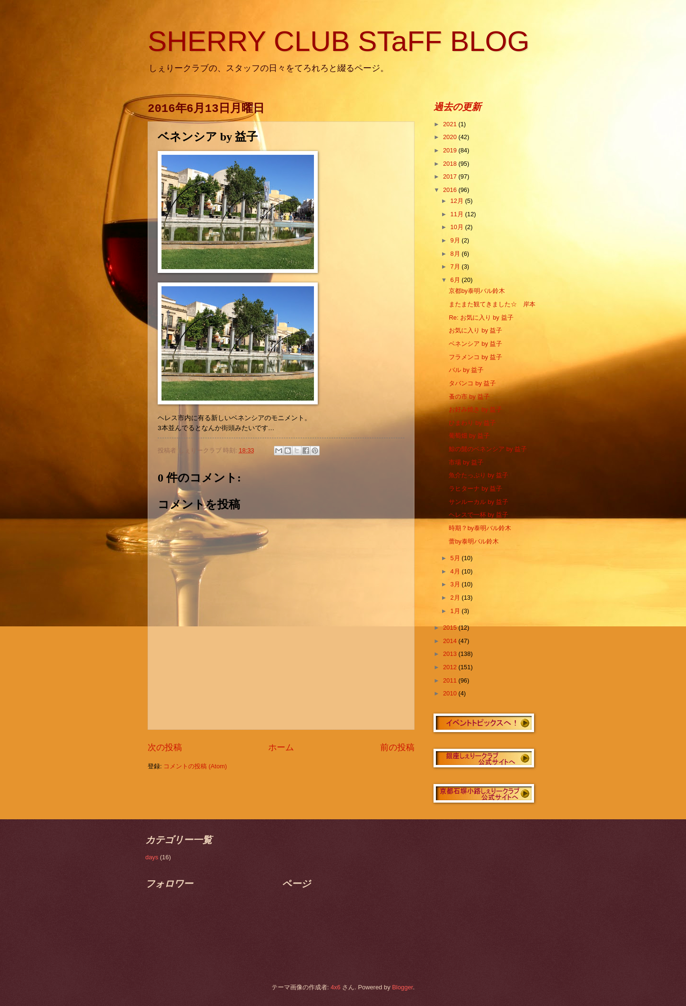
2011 (450, 680)
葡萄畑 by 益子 (469, 435)
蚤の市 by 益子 (469, 396)
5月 (456, 558)
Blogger (402, 987)
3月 (456, 584)
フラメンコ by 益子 (475, 357)
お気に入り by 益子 (475, 330)
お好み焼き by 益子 (475, 409)
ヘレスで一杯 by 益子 (478, 514)
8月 (456, 253)
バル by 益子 (466, 369)
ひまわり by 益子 (472, 422)
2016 (450, 189)
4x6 (336, 987)
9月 (456, 240)
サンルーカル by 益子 (478, 501)
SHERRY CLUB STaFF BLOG (338, 41)
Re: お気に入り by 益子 (481, 317)
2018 (450, 163)
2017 (450, 176)
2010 (450, 693)
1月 (456, 610)
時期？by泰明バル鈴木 (480, 528)
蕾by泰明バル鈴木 (474, 541)
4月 (456, 571)
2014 (450, 640)
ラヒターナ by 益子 (475, 488)
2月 (456, 597)
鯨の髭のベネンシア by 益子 (488, 449)
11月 (457, 214)
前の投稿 (397, 747)
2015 (450, 627)
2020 (450, 137)
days (151, 857)
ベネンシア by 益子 (475, 343)
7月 (456, 266)
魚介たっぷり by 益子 (478, 475)
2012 (450, 667)
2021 (450, 124)
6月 (456, 279)
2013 (450, 653)
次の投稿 (165, 747)
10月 (457, 227)
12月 (457, 200)
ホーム (281, 747)
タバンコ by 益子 (472, 383)
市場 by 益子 (466, 462)
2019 (450, 150)
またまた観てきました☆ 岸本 (492, 304)
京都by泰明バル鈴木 (477, 290)
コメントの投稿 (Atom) (195, 766)
